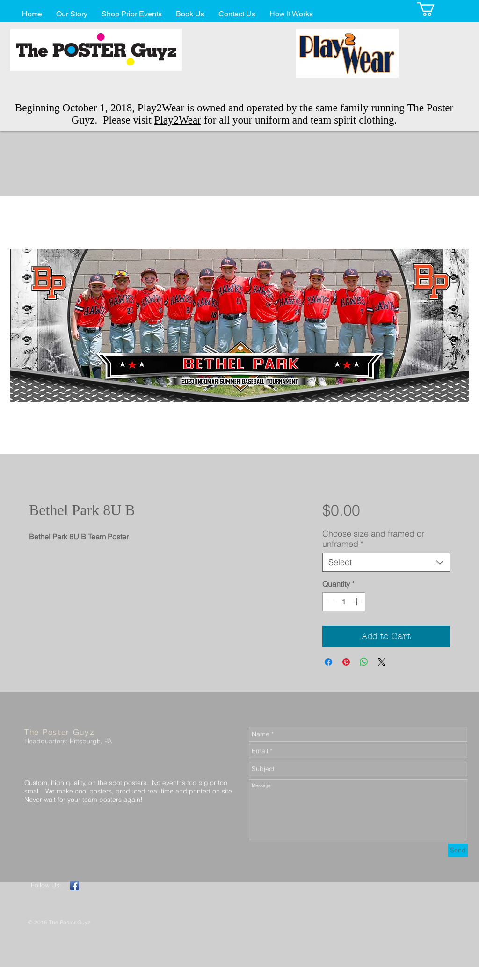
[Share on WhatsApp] (364, 662)
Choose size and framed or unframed (373, 539)
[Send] (458, 850)
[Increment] (357, 602)
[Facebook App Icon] (74, 885)
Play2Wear (177, 120)
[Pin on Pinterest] (346, 662)
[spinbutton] (344, 602)
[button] (434, 9)
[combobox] (386, 562)
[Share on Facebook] (328, 662)
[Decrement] (330, 602)
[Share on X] (381, 662)
